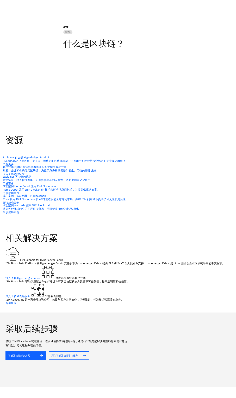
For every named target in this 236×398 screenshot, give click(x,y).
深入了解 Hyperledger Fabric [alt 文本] (23, 278)
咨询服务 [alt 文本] (10, 303)
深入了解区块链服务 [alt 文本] (18, 296)
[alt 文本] (117, 161)
